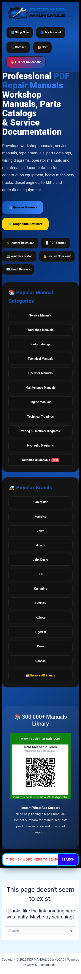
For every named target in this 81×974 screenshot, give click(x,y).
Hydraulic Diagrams (40, 445)
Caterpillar (40, 502)
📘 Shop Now (20, 32)
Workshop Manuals (40, 330)
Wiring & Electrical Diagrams (40, 431)
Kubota (40, 617)
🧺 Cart (42, 47)
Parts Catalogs (40, 344)
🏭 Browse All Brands (40, 675)
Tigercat (40, 632)
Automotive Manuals (40, 460)
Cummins (40, 588)
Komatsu (40, 516)
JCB (40, 574)
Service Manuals (40, 315)
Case (40, 646)
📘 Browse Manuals (22, 207)
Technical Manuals (40, 358)
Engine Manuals (40, 402)
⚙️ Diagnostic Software (25, 224)
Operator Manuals (40, 373)
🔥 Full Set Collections (26, 62)
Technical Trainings (40, 416)
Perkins (40, 603)
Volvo (40, 531)
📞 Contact (18, 47)
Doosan (40, 661)
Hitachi (40, 545)
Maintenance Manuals (40, 387)
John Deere (40, 559)
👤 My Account (50, 32)
